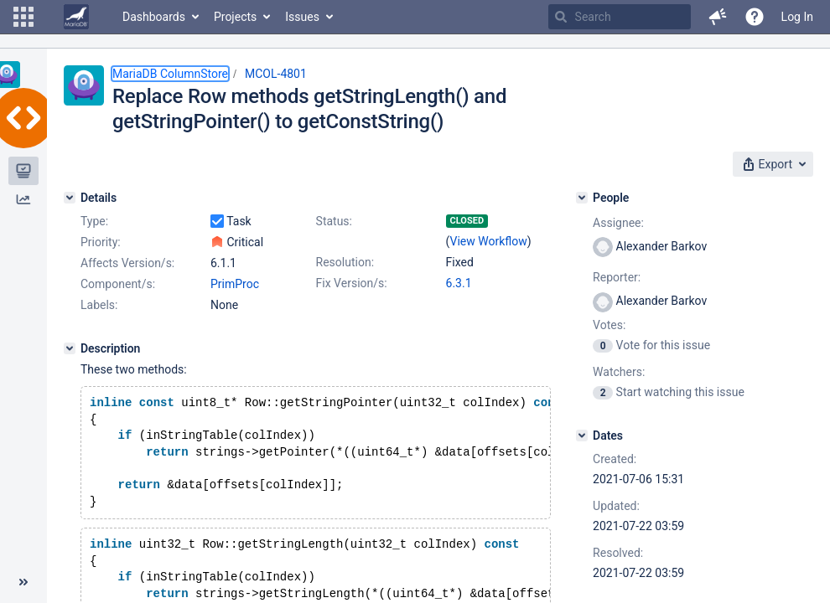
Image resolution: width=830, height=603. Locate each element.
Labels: (98, 305)
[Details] (69, 198)
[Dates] (582, 435)
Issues (302, 16)
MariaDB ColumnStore (170, 73)
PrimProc (234, 284)
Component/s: (117, 284)
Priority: (100, 242)
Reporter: (617, 277)
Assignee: (618, 222)
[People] (582, 198)
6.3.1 (459, 283)
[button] (23, 17)
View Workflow (488, 241)
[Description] (69, 348)
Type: (94, 221)
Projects (235, 16)
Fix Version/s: (351, 283)
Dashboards (153, 16)
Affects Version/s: (127, 263)
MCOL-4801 (276, 73)
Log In (797, 16)
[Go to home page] (76, 17)
